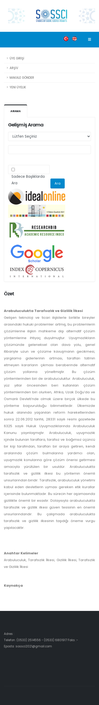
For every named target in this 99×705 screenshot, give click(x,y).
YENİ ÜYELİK (18, 87)
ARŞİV (14, 68)
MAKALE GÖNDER (22, 78)
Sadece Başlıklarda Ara (28, 180)
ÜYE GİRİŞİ (17, 58)
